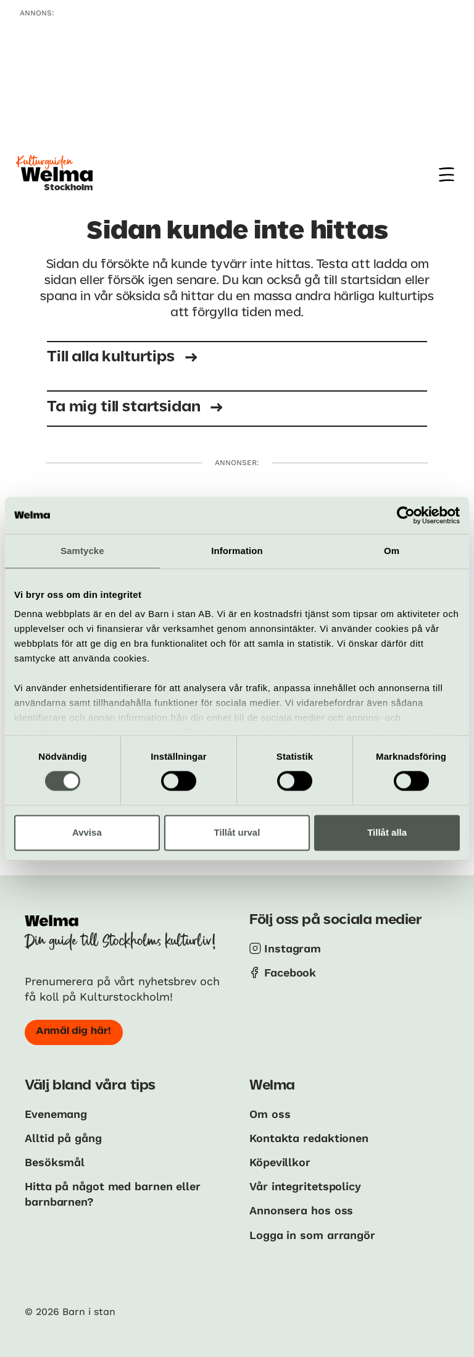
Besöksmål (55, 1162)
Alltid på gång (63, 1138)
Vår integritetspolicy (305, 1186)
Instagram (292, 948)
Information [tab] (237, 550)
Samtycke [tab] (82, 550)
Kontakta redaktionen (308, 1138)
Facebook (290, 972)
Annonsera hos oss (301, 1210)
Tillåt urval (237, 832)
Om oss (269, 1113)
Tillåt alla (387, 832)
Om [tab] (391, 550)
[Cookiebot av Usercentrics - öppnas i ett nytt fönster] (406, 515)
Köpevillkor (279, 1162)
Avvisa (87, 832)
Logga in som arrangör (312, 1235)
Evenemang (56, 1113)
